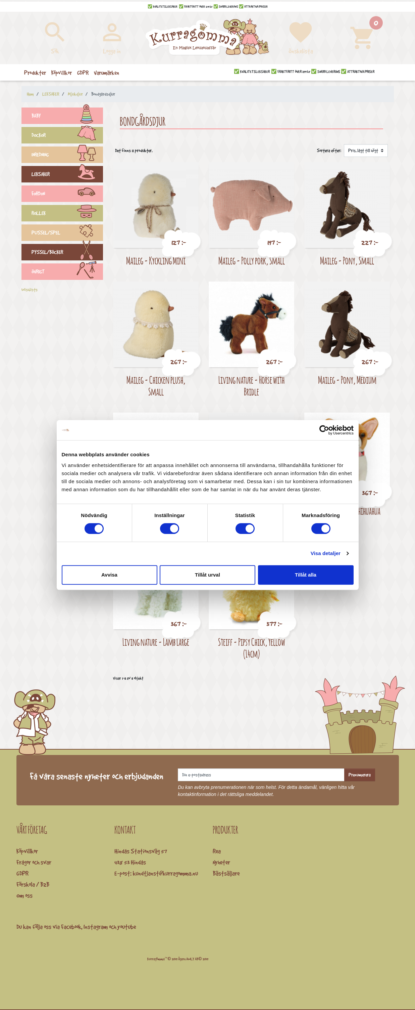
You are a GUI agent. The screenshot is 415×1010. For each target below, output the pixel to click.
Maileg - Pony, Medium (347, 380)
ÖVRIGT (67, 272)
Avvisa (109, 575)
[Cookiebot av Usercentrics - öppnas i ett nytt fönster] (324, 430)
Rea (217, 851)
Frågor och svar (33, 862)
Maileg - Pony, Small (347, 260)
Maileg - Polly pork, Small (251, 260)
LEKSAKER (67, 175)
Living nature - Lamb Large (155, 642)
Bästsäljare (226, 873)
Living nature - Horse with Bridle (251, 386)
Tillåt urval (207, 575)
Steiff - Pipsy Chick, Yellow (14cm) (251, 648)
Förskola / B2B (32, 884)
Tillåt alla (305, 575)
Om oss (24, 895)
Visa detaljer (326, 553)
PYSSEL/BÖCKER (67, 253)
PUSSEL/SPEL (67, 233)
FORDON (67, 194)
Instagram (96, 926)
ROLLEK (67, 214)
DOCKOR (67, 136)
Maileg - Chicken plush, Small (156, 386)
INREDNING (67, 155)
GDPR (22, 873)
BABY (67, 116)
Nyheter (221, 862)
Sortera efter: (329, 150)
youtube (126, 926)
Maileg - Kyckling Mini (156, 260)
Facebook (71, 926)
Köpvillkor (27, 851)
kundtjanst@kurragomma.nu (165, 873)
